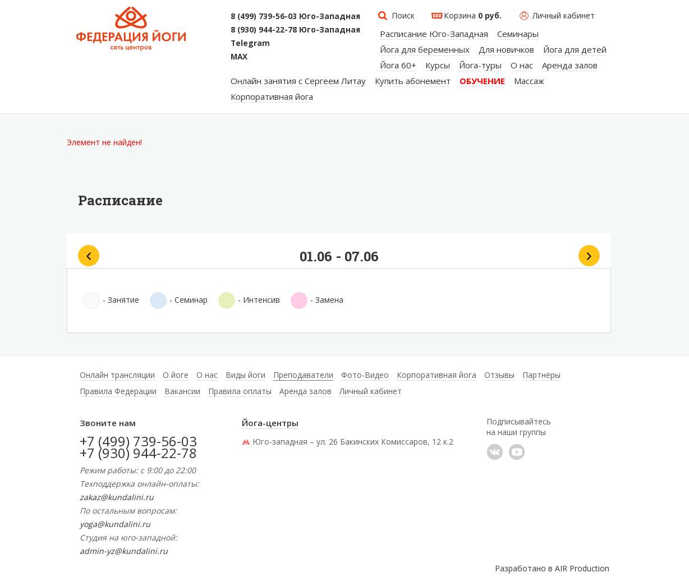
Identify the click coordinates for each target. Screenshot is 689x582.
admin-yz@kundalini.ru (124, 551)
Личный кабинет (563, 15)
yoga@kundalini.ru (115, 524)
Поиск (403, 15)
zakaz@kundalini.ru (117, 497)
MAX (239, 57)
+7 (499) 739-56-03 (138, 441)
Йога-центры (270, 422)
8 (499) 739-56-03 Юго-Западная (295, 16)
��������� (494, 452)
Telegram (250, 43)
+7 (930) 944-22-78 (138, 453)
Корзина (473, 15)
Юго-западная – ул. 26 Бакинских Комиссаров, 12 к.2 (347, 441)
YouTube (516, 452)
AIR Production (582, 568)
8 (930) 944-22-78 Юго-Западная (295, 30)
